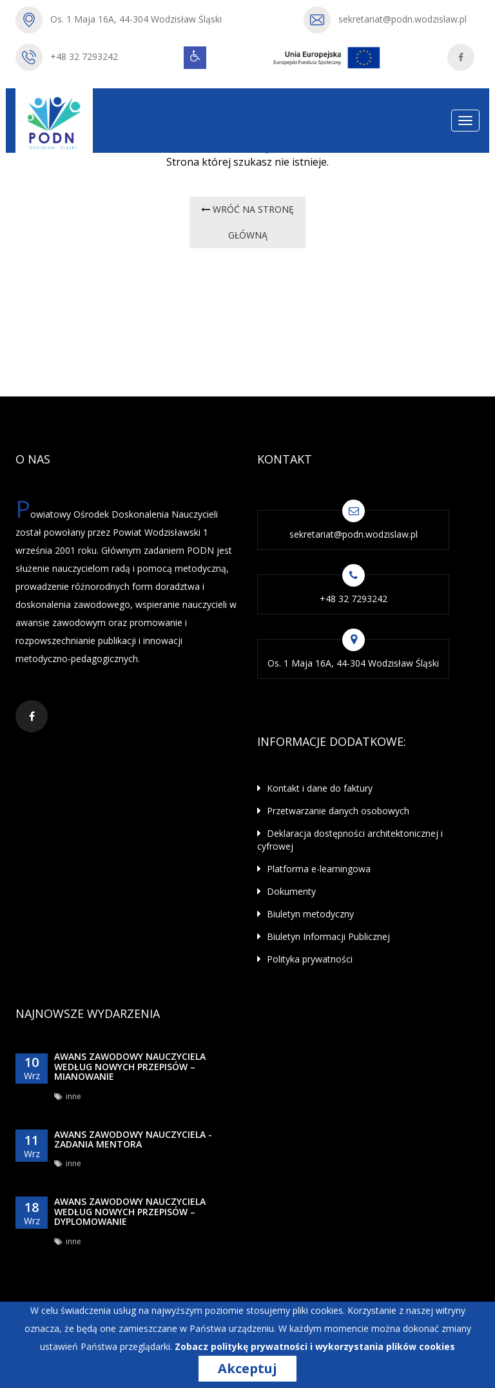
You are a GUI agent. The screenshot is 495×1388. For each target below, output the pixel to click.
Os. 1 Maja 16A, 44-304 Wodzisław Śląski (136, 19)
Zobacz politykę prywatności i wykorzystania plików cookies (315, 1346)
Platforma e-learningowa (314, 869)
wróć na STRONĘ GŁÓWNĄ (248, 222)
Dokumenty (286, 891)
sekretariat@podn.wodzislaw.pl (402, 19)
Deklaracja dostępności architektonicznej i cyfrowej (350, 839)
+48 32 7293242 (84, 56)
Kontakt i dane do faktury (315, 788)
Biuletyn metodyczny (305, 914)
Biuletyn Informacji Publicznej (323, 936)
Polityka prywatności (305, 959)
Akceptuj (247, 1368)
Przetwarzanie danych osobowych (333, 811)
